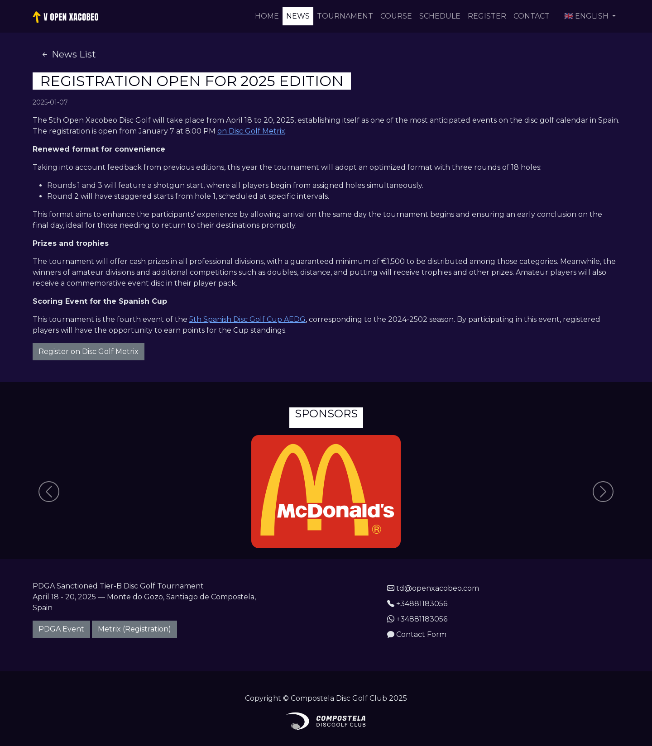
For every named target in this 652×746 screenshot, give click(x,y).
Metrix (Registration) (134, 629)
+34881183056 (417, 603)
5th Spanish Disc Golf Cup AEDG (247, 319)
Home (267, 16)
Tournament (345, 16)
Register (487, 16)
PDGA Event (61, 629)
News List (68, 54)
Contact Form (416, 634)
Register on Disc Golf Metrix (88, 351)
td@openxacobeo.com (433, 588)
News (298, 16)
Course (396, 16)
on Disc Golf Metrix (251, 131)
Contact (531, 16)
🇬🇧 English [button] (587, 16)
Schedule (439, 16)
